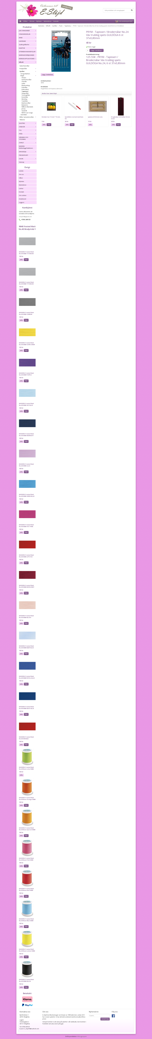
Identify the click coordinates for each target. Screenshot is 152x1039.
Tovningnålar (26, 95)
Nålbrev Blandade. (27, 107)
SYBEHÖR (28, 127)
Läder (23, 83)
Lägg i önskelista (47, 74)
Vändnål (24, 111)
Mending (24, 99)
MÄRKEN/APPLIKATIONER (28, 59)
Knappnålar (28, 68)
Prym (29, 76)
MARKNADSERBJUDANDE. (26, 55)
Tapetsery (25, 91)
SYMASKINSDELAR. (28, 34)
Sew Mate (24, 115)
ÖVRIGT (28, 143)
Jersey (24, 109)
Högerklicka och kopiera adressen (51, 89)
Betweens (25, 105)
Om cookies (22, 195)
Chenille (24, 81)
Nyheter (39, 21)
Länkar (21, 188)
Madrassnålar (26, 103)
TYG (28, 130)
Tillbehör (22, 120)
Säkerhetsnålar (24, 66)
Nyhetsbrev (47, 21)
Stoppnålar (25, 93)
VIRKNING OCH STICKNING (28, 138)
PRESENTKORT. (23, 155)
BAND (28, 38)
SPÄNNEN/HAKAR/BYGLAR (28, 52)
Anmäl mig (105, 1019)
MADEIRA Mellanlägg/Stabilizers (26, 147)
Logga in (21, 202)
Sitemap (21, 162)
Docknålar (25, 97)
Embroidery (25, 89)
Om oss (32, 21)
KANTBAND (28, 41)
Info (21, 259)
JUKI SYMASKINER (28, 31)
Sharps (24, 78)
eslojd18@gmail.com (25, 216)
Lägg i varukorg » (96, 50)
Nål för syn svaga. (27, 113)
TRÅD (28, 134)
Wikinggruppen (82, 1036)
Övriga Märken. (25, 74)
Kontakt (56, 21)
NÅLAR (28, 62)
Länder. (21, 171)
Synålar (28, 71)
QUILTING (28, 123)
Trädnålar (25, 101)
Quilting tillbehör (24, 44)
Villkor (25, 21)
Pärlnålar (24, 87)
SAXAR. (28, 159)
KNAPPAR (28, 48)
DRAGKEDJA (28, 152)
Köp (26, 259)
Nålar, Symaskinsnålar (28, 117)
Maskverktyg (26, 85)
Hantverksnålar (26, 80)
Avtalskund (22, 199)
